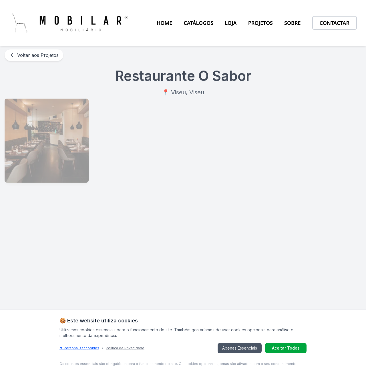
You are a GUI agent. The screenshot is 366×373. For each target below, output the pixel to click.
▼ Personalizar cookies (79, 348)
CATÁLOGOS (198, 22)
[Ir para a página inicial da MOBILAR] (70, 23)
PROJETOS (260, 22)
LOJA (230, 22)
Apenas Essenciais (239, 348)
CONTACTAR (334, 22)
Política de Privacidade (125, 348)
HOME (164, 22)
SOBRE (292, 22)
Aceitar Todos (286, 348)
